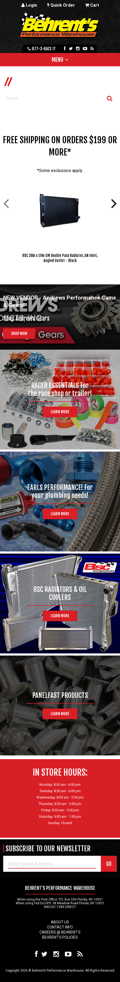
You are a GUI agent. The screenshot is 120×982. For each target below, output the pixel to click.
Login (29, 5)
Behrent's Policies (60, 937)
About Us (60, 922)
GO (108, 864)
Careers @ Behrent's (60, 932)
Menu (57, 59)
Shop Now (19, 333)
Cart (92, 5)
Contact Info (60, 927)
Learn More (60, 411)
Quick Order (61, 5)
